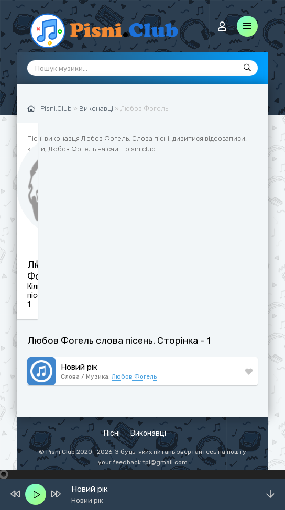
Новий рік (79, 367)
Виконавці (148, 433)
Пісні (112, 433)
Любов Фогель (134, 376)
